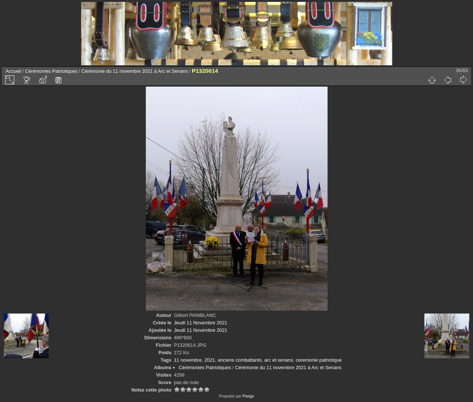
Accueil (13, 71)
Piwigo (248, 396)
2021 (210, 360)
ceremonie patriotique (319, 360)
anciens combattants (239, 360)
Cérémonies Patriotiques (51, 71)
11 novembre (188, 360)
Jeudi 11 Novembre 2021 (200, 322)
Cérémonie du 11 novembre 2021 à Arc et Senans (135, 71)
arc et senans (278, 360)
